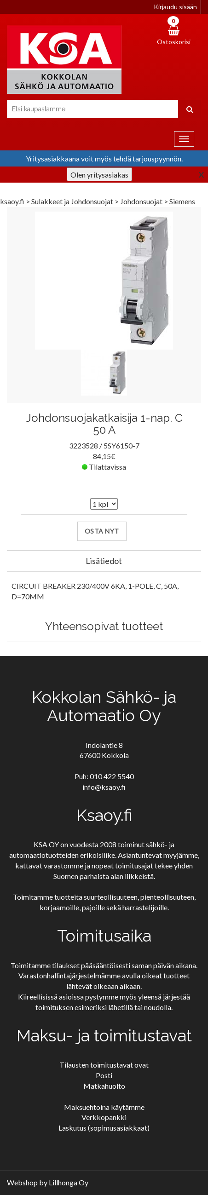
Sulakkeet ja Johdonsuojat (73, 201)
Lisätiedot (104, 561)
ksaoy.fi (12, 201)
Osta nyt (102, 531)
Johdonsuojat (142, 201)
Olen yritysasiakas (99, 174)
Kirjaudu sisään (175, 7)
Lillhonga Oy (68, 1182)
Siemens (182, 201)
